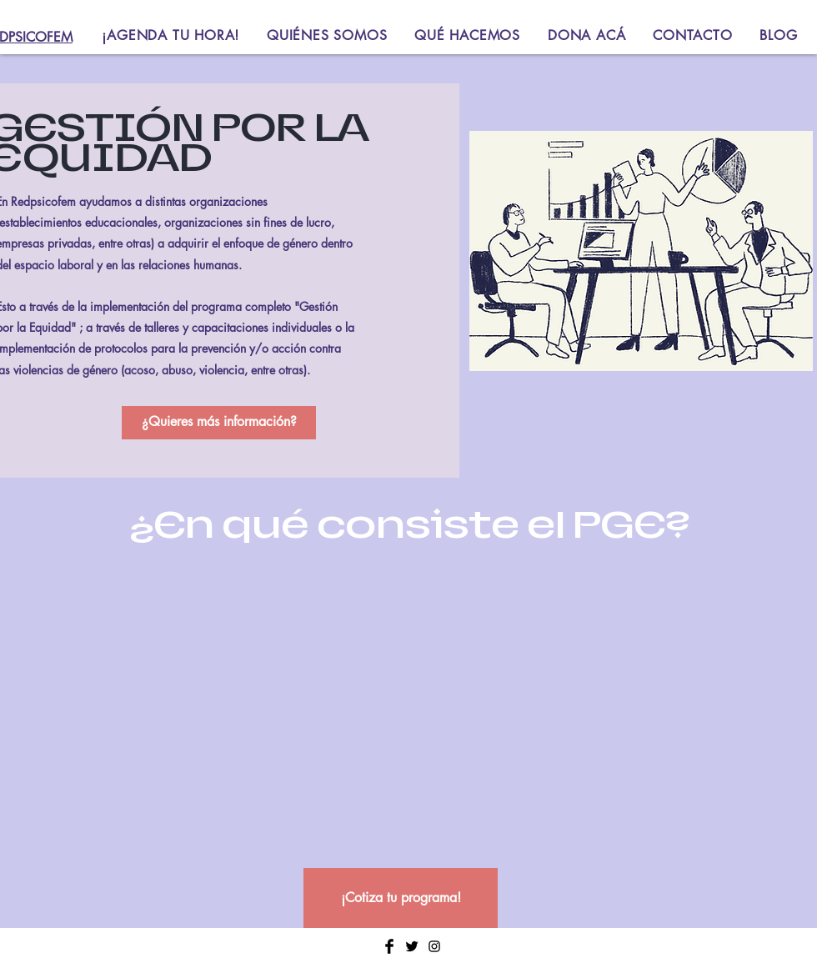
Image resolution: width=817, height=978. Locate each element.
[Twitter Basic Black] (411, 946)
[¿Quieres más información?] (219, 422)
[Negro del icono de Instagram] (434, 946)
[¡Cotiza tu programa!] (400, 898)
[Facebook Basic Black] (389, 946)
